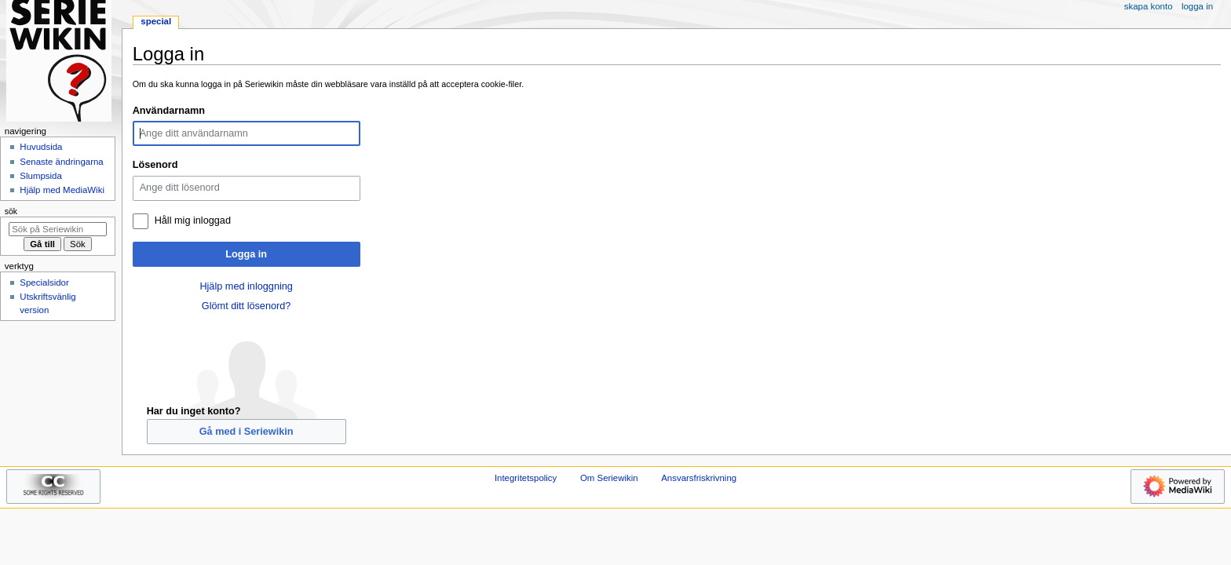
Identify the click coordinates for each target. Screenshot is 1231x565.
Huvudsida (41, 146)
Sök (11, 211)
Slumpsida (40, 175)
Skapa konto (1148, 6)
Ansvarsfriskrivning (698, 478)
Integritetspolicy (526, 478)
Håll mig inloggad (193, 220)
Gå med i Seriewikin (246, 431)
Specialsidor (44, 282)
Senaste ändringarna (61, 161)
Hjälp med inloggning (246, 286)
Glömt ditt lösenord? (246, 306)
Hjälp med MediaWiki (62, 190)
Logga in (246, 254)
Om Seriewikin (609, 478)
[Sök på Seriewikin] (58, 229)
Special (156, 21)
